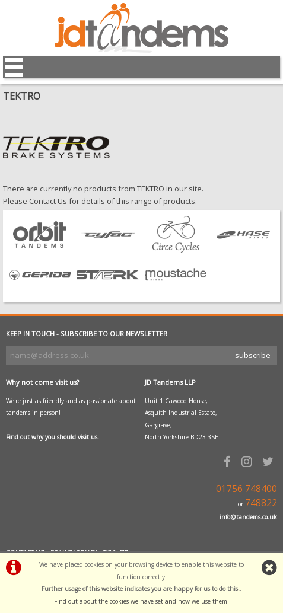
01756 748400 (246, 489)
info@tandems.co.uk (248, 517)
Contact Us (48, 201)
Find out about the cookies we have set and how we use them (140, 601)
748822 (261, 503)
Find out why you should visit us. (52, 437)
